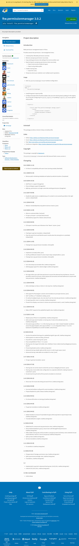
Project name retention (10, 502)
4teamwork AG (13, 133)
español (11, 534)
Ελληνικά (39, 534)
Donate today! (39, 518)
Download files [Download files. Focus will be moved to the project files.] (9, 50)
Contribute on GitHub (48, 498)
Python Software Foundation (39, 522)
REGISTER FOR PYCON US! (41, 4)
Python (6, 153)
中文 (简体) (49, 534)
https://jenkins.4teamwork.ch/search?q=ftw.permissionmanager (55, 144)
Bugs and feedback (49, 496)
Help (49, 10)
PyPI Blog (29, 496)
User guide (10, 500)
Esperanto (71, 534)
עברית (65, 534)
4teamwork (41, 153)
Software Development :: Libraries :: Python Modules (12, 158)
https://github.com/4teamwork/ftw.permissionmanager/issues (46, 140)
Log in (67, 10)
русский (61, 534)
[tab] (11, 42)
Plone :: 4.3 (7, 147)
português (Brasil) (26, 534)
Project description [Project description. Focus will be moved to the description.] (10, 42)
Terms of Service (67, 496)
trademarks (53, 521)
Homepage (7, 125)
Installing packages (10, 496)
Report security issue (68, 498)
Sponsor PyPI (49, 502)
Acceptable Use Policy (67, 504)
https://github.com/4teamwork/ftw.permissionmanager (44, 138)
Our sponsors (29, 504)
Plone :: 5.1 (7, 149)
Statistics (30, 500)
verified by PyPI (15, 58)
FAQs (10, 504)
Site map (39, 526)
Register (73, 10)
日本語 (20, 534)
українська (33, 534)
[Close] (77, 2)
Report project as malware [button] (11, 168)
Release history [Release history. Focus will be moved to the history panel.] (9, 46)
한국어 (75, 534)
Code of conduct (68, 500)
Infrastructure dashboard (29, 498)
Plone (6, 145)
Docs (54, 10)
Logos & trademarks (30, 502)
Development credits (48, 504)
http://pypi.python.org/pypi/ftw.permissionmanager (42, 142)
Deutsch (44, 534)
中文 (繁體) (55, 534)
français (15, 534)
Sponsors (60, 10)
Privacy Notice (67, 502)
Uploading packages (10, 498)
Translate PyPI (48, 500)
